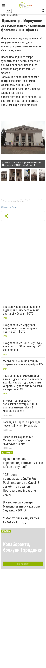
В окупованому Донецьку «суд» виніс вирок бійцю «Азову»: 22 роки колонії (22, 346)
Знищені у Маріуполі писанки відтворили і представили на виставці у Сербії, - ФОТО (21, 310)
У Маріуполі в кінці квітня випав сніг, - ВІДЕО (21, 520)
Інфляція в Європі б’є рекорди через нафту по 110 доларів (22, 423)
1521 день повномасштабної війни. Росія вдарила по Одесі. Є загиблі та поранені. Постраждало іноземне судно (21, 484)
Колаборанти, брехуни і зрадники (23, 547)
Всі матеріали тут (23, 564)
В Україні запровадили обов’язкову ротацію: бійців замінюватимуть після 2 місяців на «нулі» (20, 406)
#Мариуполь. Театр (8, 207)
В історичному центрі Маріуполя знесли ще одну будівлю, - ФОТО (21, 506)
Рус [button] (8, 10)
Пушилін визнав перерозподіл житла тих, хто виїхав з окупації (23, 463)
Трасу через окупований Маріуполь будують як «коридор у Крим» (18, 440)
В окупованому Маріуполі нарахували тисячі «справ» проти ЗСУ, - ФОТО (20, 328)
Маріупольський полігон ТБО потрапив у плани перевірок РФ (23, 362)
